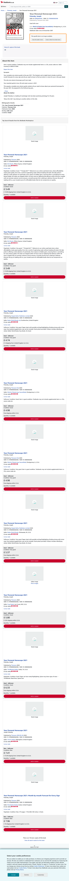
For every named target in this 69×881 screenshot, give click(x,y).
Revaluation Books (12, 805)
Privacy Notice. (20, 869)
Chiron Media (11, 739)
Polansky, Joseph (12, 10)
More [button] (6, 91)
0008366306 (38, 18)
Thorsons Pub (15, 388)
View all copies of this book (12, 47)
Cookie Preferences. (39, 866)
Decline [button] (26, 875)
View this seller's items (37, 39)
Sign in (61, 2)
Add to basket (34, 198)
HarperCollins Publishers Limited (20, 316)
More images (34, 583)
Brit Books (10, 164)
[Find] (66, 6)
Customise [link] (41, 875)
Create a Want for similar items (53, 39)
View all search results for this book (34, 840)
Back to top (34, 847)
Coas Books (10, 604)
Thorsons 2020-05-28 (17, 735)
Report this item (8, 69)
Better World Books (12, 532)
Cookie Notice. (23, 868)
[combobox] (36, 6)
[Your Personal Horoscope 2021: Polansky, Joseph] (15, 13)
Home (2, 10)
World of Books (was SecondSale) (16, 392)
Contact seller (7, 168)
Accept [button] (13, 875)
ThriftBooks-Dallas (12, 669)
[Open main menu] (3, 6)
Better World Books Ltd (14, 320)
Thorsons (13, 159)
